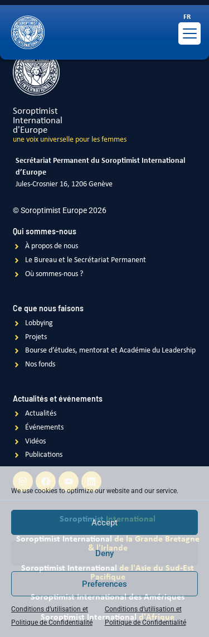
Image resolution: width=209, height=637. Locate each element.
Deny (104, 553)
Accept (104, 523)
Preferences (104, 584)
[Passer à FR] (187, 17)
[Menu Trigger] (189, 33)
